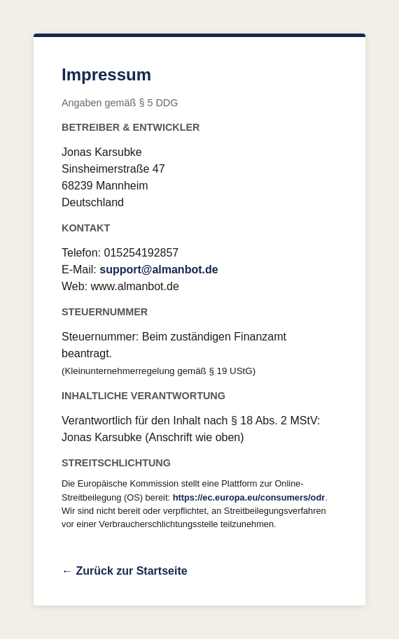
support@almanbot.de (158, 269)
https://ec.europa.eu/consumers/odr (249, 497)
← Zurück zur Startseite (125, 571)
